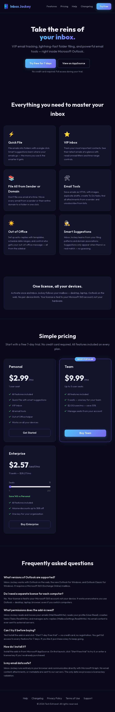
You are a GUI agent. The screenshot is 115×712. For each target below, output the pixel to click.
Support (88, 698)
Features (52, 6)
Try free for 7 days (41, 63)
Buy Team (85, 433)
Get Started (29, 432)
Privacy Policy (54, 698)
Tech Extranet (52, 703)
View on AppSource (73, 63)
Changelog (87, 6)
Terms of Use (73, 698)
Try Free (104, 6)
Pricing (64, 6)
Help (74, 6)
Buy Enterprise (30, 524)
